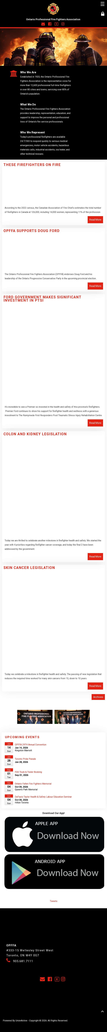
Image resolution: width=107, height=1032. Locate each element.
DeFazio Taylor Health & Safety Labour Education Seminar (43, 796)
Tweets (53, 901)
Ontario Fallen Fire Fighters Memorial (33, 783)
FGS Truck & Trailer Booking (28, 772)
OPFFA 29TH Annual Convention (30, 744)
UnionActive (21, 1020)
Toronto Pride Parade (25, 759)
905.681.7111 (23, 961)
